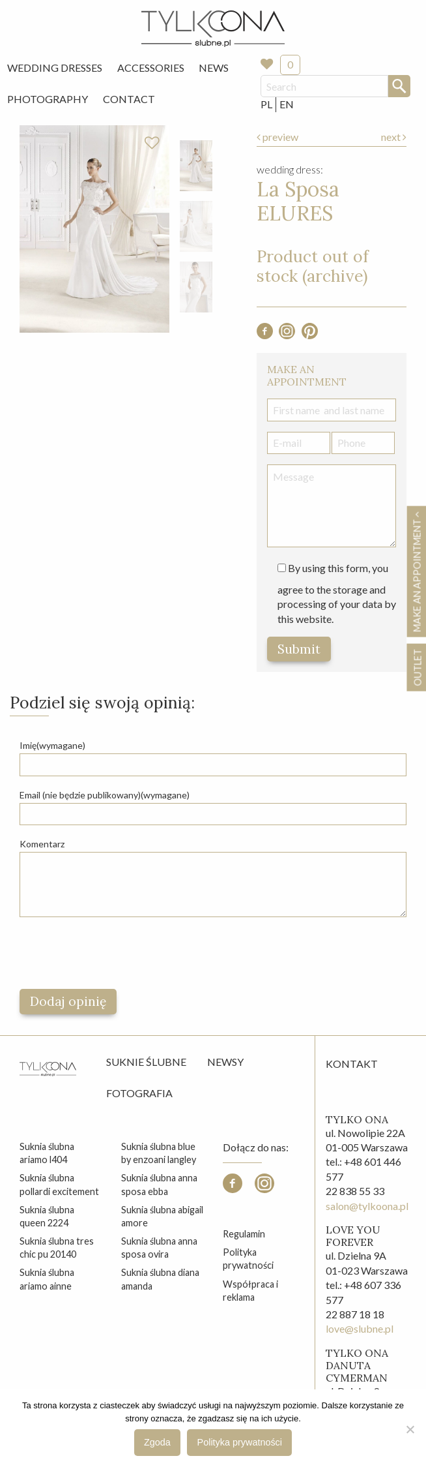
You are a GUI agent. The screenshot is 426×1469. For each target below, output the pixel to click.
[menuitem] (54, 67)
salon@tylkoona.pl (367, 1206)
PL (266, 104)
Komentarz (42, 843)
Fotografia (139, 1093)
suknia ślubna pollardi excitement (59, 1184)
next (393, 136)
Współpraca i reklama (250, 1291)
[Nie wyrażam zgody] (409, 1429)
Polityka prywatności (248, 1259)
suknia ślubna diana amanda (160, 1279)
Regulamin (244, 1233)
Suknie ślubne (146, 1061)
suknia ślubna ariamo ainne (47, 1279)
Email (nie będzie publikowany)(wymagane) (105, 794)
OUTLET (417, 667)
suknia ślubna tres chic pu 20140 (57, 1247)
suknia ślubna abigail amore (162, 1216)
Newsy (225, 1061)
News (214, 67)
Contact (129, 99)
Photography (47, 99)
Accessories (150, 67)
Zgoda (157, 1442)
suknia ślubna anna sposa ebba (159, 1184)
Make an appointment (416, 571)
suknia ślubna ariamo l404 (47, 1153)
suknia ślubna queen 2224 (47, 1216)
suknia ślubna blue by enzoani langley (158, 1153)
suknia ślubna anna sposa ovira (159, 1247)
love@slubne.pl (359, 1328)
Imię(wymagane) (52, 745)
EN (286, 104)
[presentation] (119, 953)
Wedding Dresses (54, 67)
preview (277, 136)
